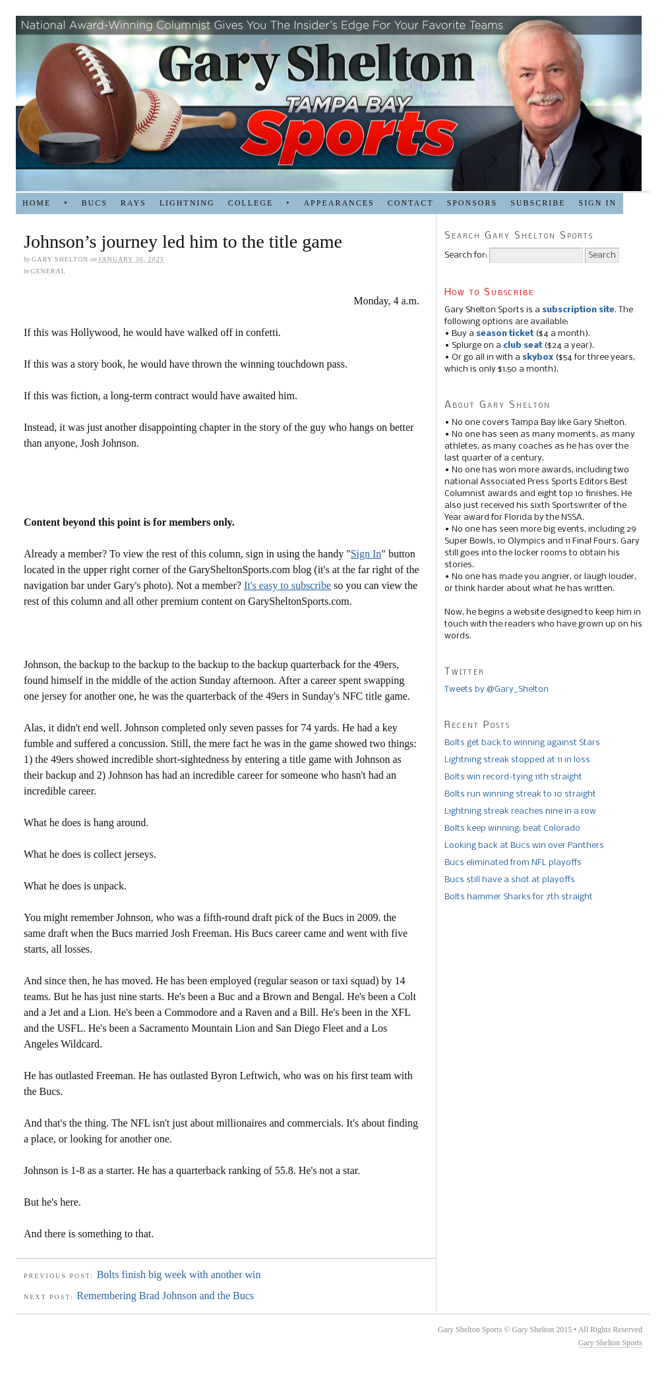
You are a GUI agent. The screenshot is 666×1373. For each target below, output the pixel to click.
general (48, 271)
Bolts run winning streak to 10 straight (520, 794)
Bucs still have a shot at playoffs (509, 880)
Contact (411, 203)
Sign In (366, 553)
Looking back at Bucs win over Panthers (524, 845)
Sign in (597, 203)
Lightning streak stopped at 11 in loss (517, 760)
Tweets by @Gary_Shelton (496, 689)
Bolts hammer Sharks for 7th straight (518, 897)
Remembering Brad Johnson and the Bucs (165, 1295)
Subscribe (537, 203)
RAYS (133, 203)
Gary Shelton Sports (610, 1342)
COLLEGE (251, 203)
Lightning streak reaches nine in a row (520, 811)
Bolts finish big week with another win (179, 1274)
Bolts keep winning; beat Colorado (512, 828)
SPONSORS (471, 203)
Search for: (465, 255)
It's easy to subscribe (287, 585)
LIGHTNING (187, 203)
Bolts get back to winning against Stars (522, 743)
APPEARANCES (338, 203)
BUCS (94, 203)
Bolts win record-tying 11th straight (513, 777)
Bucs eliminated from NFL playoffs (513, 862)
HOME (36, 203)
